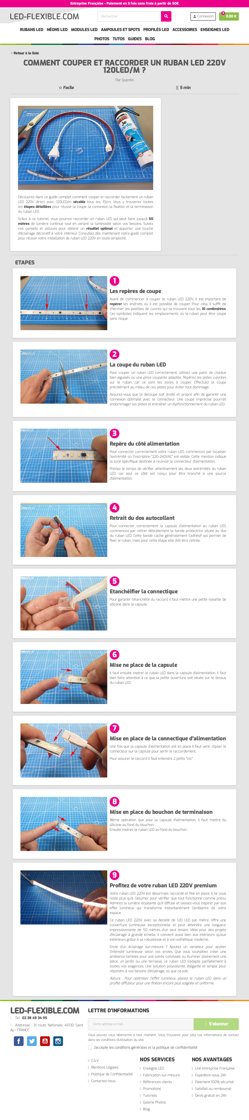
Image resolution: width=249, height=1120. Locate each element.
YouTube (45, 1042)
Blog (146, 1109)
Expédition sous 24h (210, 1075)
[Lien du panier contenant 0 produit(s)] (229, 16)
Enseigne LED (153, 1068)
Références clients (157, 1082)
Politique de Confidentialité (112, 1074)
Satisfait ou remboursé (213, 1089)
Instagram (58, 1042)
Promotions (152, 1089)
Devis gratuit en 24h (210, 1095)
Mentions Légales (104, 1067)
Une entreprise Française (215, 1068)
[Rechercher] (134, 16)
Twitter (32, 1042)
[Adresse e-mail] (141, 1024)
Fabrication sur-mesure (161, 1075)
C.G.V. (95, 1060)
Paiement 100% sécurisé (214, 1082)
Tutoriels (150, 1095)
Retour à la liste (24, 53)
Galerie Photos (154, 1102)
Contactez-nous (103, 1081)
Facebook (19, 1041)
